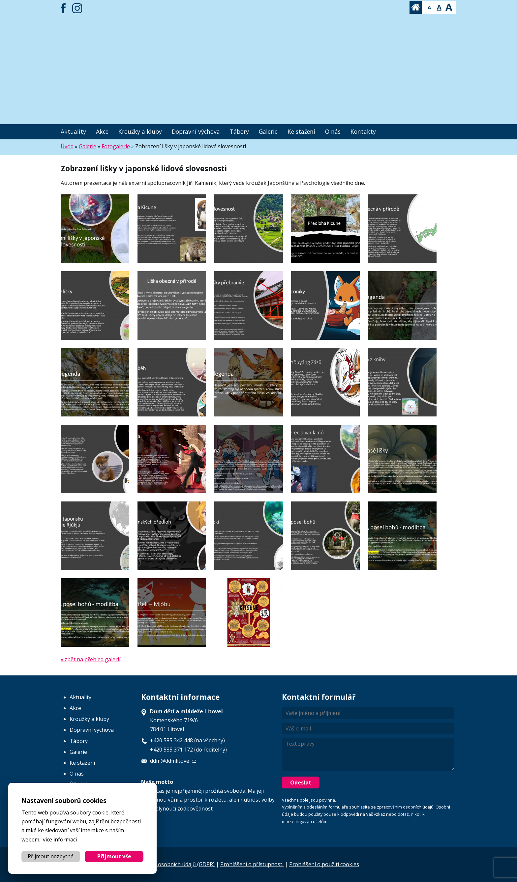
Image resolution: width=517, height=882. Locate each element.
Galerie (268, 131)
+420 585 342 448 (171, 740)
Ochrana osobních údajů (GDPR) (175, 864)
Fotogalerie (116, 146)
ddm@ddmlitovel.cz (173, 760)
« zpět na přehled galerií (90, 659)
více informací (60, 839)
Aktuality (73, 131)
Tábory (239, 131)
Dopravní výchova (196, 131)
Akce (102, 131)
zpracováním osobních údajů (405, 807)
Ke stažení (301, 131)
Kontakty (363, 131)
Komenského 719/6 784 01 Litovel (186, 720)
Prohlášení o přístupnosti (252, 864)
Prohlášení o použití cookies (324, 864)
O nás (333, 131)
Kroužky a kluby (140, 131)
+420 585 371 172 (171, 749)
